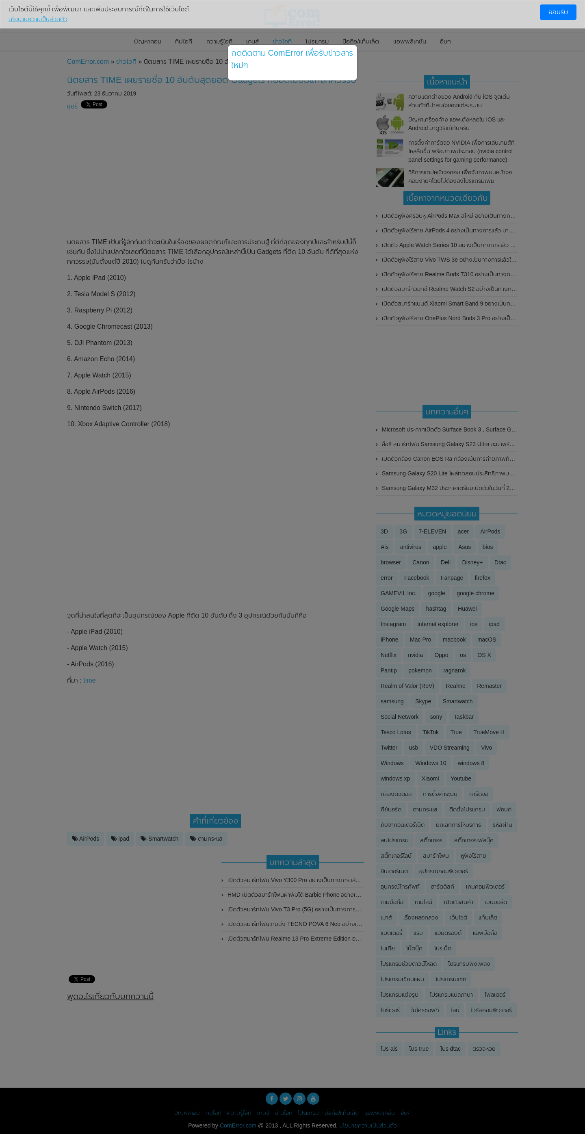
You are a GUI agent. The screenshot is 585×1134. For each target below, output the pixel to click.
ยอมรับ (558, 12)
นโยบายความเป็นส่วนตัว (38, 19)
